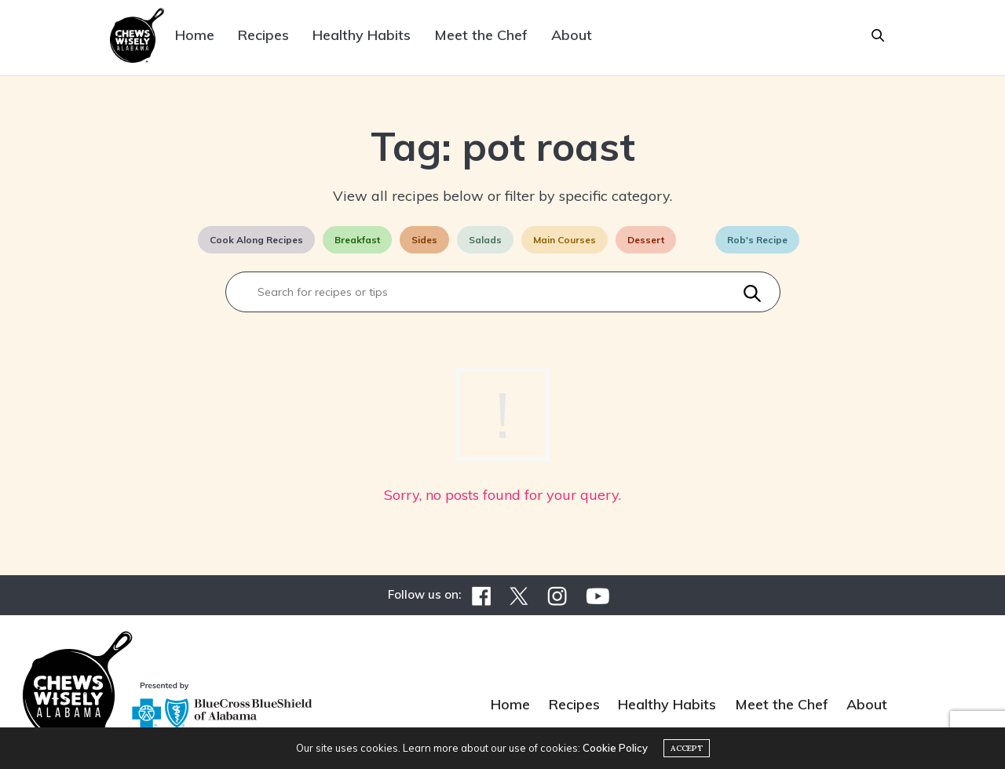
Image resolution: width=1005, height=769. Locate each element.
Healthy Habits (361, 35)
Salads (485, 240)
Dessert (645, 240)
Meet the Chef (481, 35)
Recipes (263, 35)
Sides (424, 240)
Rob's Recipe (757, 240)
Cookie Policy (615, 748)
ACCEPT (687, 748)
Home (194, 35)
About (571, 35)
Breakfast (357, 240)
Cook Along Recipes (256, 240)
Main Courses (564, 240)
